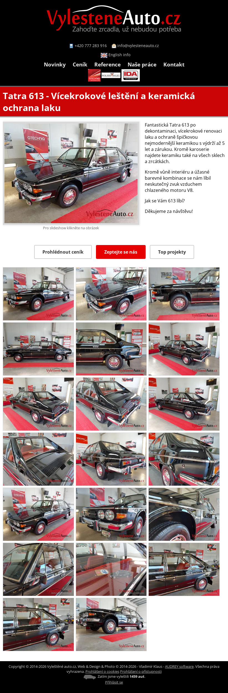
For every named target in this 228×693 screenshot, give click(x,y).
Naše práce (142, 64)
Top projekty (172, 252)
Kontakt (173, 64)
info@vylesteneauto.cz (138, 45)
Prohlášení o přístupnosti (141, 671)
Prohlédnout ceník (62, 252)
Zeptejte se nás (120, 252)
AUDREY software (179, 666)
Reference (107, 64)
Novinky (55, 64)
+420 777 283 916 (91, 45)
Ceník (80, 64)
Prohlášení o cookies (102, 671)
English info (115, 54)
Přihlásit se (114, 682)
